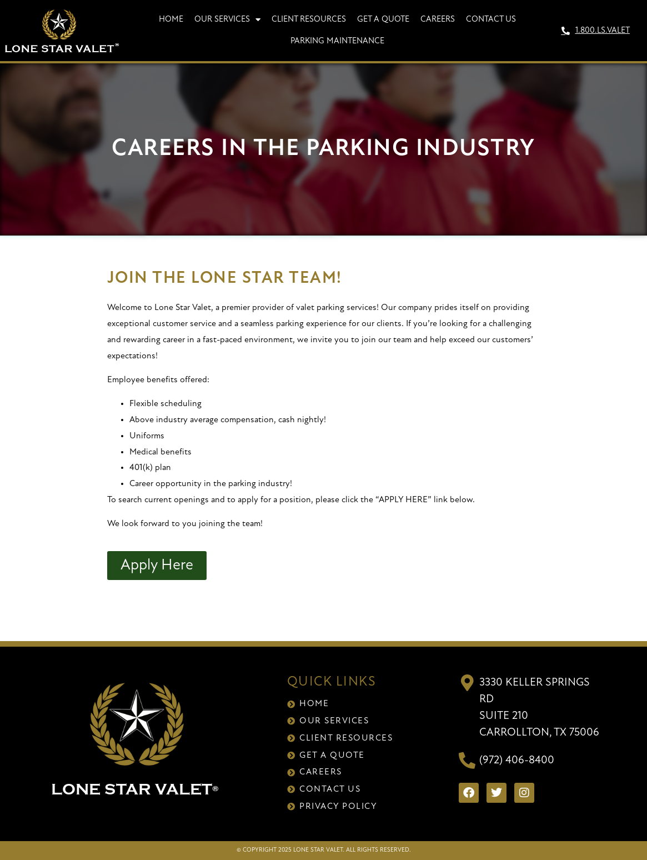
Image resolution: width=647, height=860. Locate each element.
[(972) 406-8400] (467, 760)
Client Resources (309, 20)
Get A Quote (383, 20)
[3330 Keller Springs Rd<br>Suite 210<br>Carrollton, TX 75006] (467, 682)
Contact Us (491, 20)
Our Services (227, 19)
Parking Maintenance (337, 41)
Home (171, 20)
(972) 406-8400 (516, 760)
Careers (437, 20)
